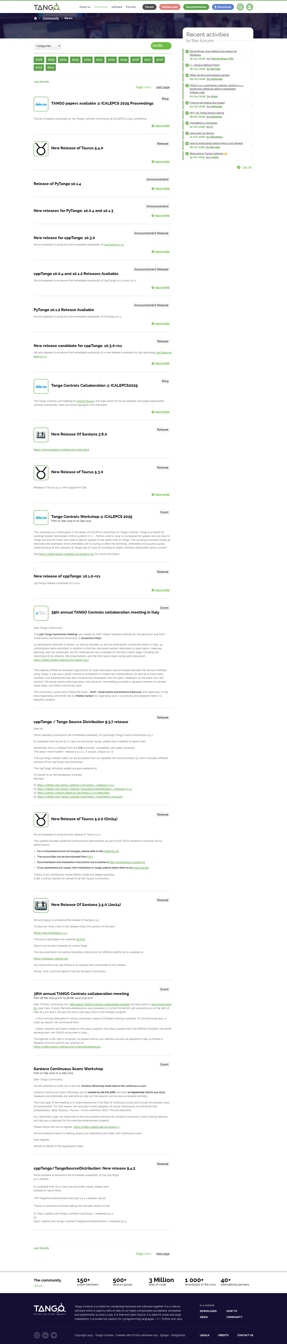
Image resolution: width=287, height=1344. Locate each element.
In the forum (200, 40)
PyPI (90, 856)
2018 (135, 59)
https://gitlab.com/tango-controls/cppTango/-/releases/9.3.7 (75, 785)
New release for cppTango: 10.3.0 (64, 238)
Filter (157, 45)
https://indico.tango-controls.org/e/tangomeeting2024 (67, 1046)
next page (162, 87)
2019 (123, 59)
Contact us (245, 1335)
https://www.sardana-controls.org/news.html (61, 449)
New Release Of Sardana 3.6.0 (79, 434)
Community (51, 18)
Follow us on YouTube (37, 1335)
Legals (204, 1335)
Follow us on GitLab (54, 1335)
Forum (149, 7)
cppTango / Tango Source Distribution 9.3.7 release (81, 722)
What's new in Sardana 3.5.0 (50, 932)
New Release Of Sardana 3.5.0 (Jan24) (86, 904)
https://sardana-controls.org (51, 958)
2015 (39, 67)
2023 (75, 59)
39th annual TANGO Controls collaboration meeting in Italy (105, 612)
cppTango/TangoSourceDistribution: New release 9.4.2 (84, 1168)
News (204, 1317)
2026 (39, 59)
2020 (111, 59)
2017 (147, 59)
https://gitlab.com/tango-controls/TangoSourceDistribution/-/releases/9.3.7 (84, 788)
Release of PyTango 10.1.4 (57, 184)
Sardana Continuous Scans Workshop (68, 1069)
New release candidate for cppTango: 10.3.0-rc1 (78, 346)
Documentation (196, 7)
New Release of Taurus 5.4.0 (77, 148)
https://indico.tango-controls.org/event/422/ (61, 659)
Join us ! (38, 1285)
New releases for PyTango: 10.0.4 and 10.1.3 (73, 210)
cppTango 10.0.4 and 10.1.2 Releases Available (76, 274)
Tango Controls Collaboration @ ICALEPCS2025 (94, 385)
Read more (162, 125)
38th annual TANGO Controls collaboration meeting (81, 994)
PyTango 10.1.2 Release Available (64, 310)
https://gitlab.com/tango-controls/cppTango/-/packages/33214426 (80, 796)
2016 (159, 59)
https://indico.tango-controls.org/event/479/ (66, 554)
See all (247, 167)
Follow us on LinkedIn (45, 1335)
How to (232, 1311)
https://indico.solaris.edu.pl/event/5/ (97, 1126)
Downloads (208, 1311)
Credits (223, 1335)
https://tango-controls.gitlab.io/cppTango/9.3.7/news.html (74, 792)
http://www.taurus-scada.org (127, 862)
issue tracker (141, 867)
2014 (50, 67)
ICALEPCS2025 (85, 401)
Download (224, 7)
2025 (51, 59)
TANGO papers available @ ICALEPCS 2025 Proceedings (102, 103)
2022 (87, 59)
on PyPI (80, 939)
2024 (63, 59)
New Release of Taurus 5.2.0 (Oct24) (84, 819)
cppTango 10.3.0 (114, 244)
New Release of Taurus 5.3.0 (77, 472)
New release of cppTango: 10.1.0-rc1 (67, 576)
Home (35, 18)
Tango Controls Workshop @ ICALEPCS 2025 (91, 516)
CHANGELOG (111, 851)
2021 (99, 59)
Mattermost (170, 7)
